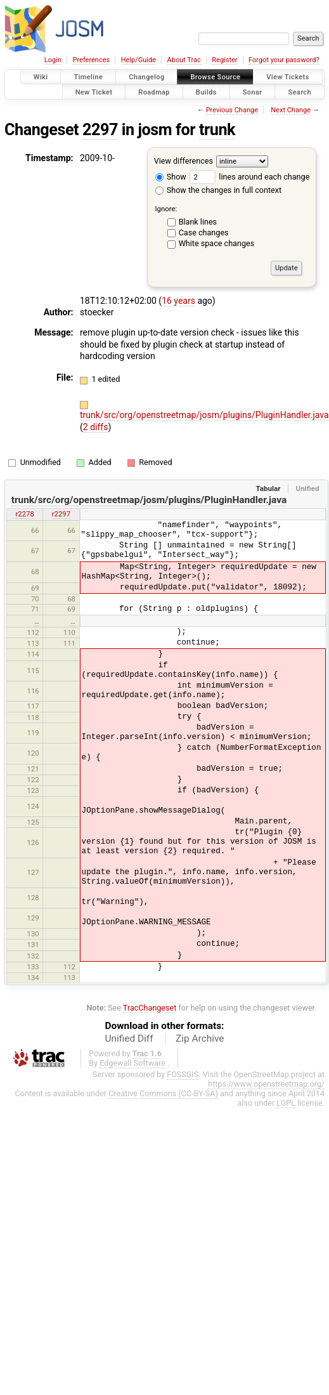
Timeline (88, 77)
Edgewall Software (132, 1063)
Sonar (252, 92)
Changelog (146, 77)
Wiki (41, 77)
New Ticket (94, 92)
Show (170, 176)
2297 (100, 130)
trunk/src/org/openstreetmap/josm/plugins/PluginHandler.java (204, 415)
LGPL (285, 1103)
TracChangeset (150, 1007)
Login (52, 60)
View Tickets (287, 77)
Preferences (91, 60)
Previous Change (232, 110)
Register (224, 60)
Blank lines (198, 221)
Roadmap (154, 92)
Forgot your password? (283, 60)
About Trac (184, 60)
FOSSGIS (182, 1074)
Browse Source (215, 77)
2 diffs (95, 427)
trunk (217, 130)
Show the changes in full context (218, 190)
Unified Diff (129, 1038)
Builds (206, 92)
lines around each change (249, 176)
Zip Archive (200, 1038)
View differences (183, 161)
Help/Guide (138, 60)
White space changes (217, 243)
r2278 (24, 513)
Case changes (204, 232)
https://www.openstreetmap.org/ (266, 1084)
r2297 (61, 513)
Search (299, 92)
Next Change (291, 110)
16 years (178, 301)
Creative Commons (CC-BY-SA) (163, 1093)
